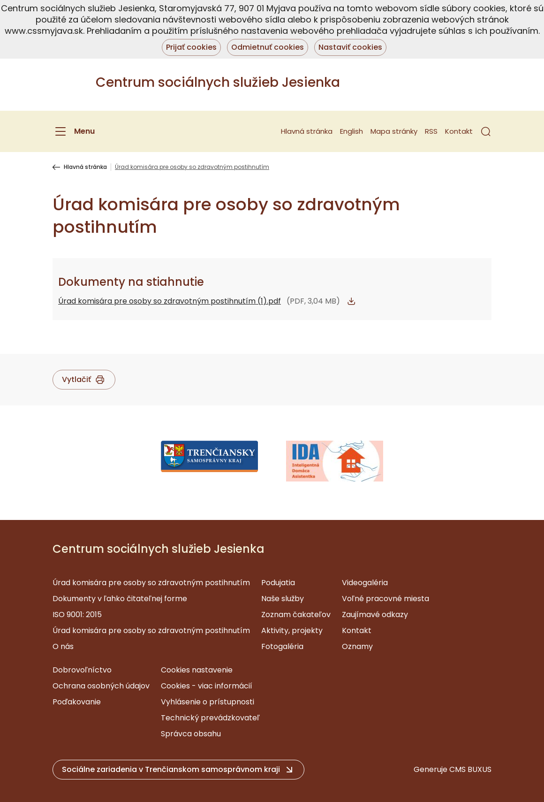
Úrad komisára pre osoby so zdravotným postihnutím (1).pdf (169, 301)
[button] (485, 131)
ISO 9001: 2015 (77, 614)
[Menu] (74, 131)
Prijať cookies (191, 47)
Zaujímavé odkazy (375, 614)
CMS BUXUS (470, 769)
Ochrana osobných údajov (101, 685)
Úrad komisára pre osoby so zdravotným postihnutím (151, 582)
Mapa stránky (393, 131)
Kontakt (459, 131)
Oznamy (357, 646)
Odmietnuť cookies (267, 47)
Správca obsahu (191, 733)
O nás (63, 646)
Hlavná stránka (306, 131)
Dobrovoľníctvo (82, 670)
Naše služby (282, 598)
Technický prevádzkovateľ (210, 717)
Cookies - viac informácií (206, 685)
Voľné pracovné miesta (385, 598)
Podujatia (278, 582)
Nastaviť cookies (350, 47)
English (351, 131)
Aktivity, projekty (292, 630)
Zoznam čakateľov (296, 614)
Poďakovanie (77, 701)
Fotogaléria (282, 646)
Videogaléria (365, 582)
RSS (431, 131)
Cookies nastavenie (197, 670)
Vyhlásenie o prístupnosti (207, 701)
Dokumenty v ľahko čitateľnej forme (120, 598)
